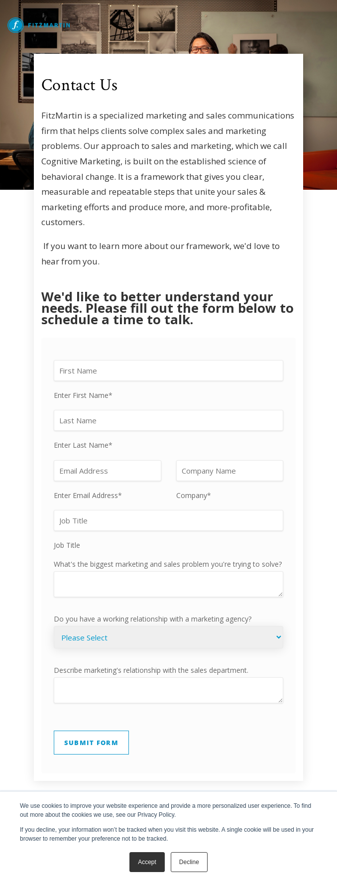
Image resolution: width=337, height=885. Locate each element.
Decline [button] (189, 862)
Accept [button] (147, 862)
